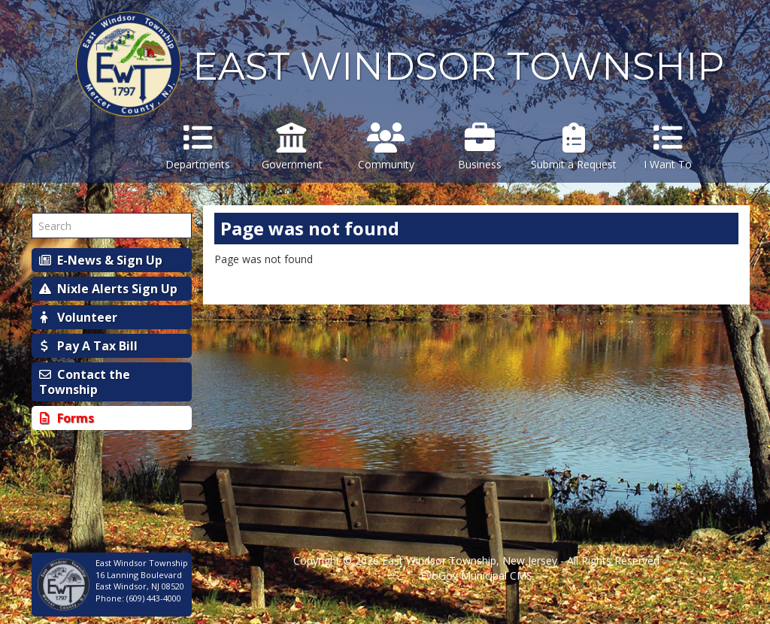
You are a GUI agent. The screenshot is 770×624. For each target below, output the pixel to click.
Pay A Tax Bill (88, 346)
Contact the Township (84, 382)
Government (292, 147)
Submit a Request (574, 147)
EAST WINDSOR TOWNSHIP (458, 66)
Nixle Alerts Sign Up (108, 288)
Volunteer (78, 317)
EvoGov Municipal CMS (476, 575)
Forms (66, 418)
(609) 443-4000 (153, 598)
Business (480, 147)
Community (386, 147)
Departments (198, 147)
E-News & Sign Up (100, 260)
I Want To (668, 147)
